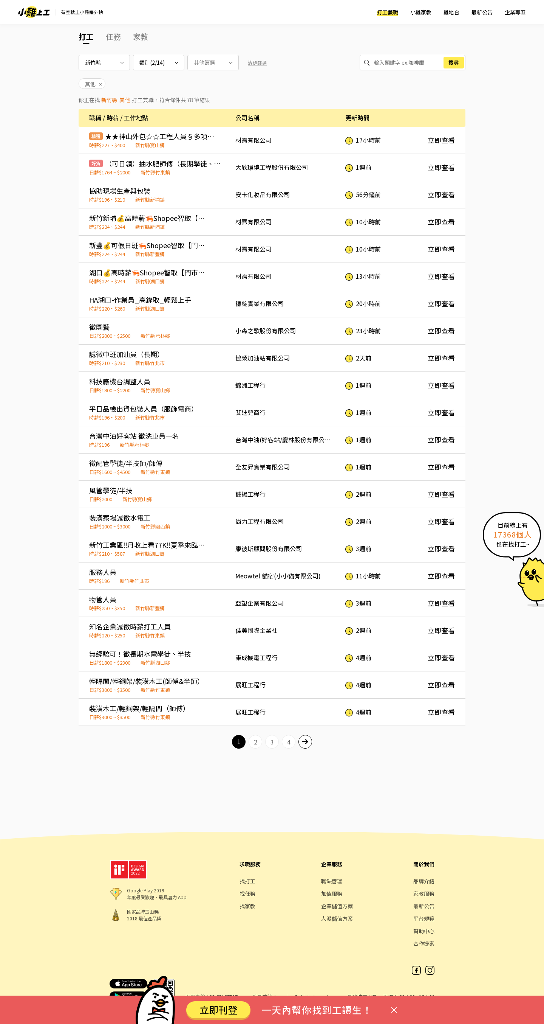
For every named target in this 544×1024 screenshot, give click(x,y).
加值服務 (331, 893)
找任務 (247, 893)
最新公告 (482, 12)
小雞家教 (420, 12)
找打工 (247, 881)
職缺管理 (331, 881)
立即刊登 (218, 1009)
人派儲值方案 (337, 918)
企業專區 (515, 12)
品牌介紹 (423, 881)
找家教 (247, 906)
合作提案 (423, 943)
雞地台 (451, 12)
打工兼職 (387, 12)
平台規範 (423, 918)
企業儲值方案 (337, 906)
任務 (113, 36)
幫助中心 (423, 931)
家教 (140, 36)
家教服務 (423, 893)
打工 (86, 36)
